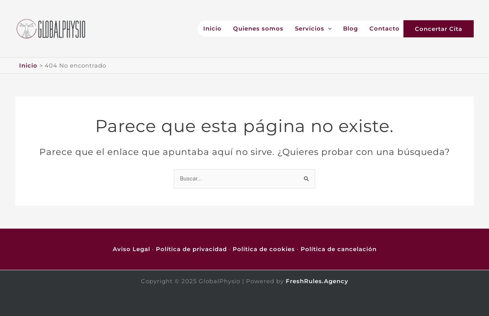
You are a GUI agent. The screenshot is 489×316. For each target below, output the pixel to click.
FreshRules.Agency (317, 281)
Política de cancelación (339, 249)
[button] (446, 28)
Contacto (384, 28)
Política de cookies (264, 249)
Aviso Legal (131, 249)
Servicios (313, 28)
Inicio (212, 28)
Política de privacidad (191, 249)
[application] (328, 28)
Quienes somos (258, 28)
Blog (350, 28)
